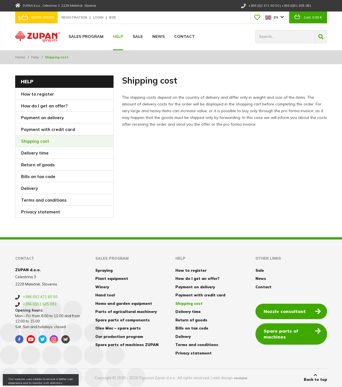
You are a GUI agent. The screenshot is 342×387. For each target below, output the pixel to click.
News (158, 36)
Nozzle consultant (292, 311)
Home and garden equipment (123, 303)
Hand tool (105, 295)
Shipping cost (35, 141)
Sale (138, 36)
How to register (37, 94)
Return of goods (38, 164)
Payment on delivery (42, 117)
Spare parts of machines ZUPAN (126, 344)
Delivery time (35, 153)
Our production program (119, 336)
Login (98, 17)
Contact (184, 36)
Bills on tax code (38, 176)
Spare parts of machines (292, 334)
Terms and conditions (44, 200)
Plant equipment (111, 278)
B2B (112, 17)
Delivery (29, 188)
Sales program (86, 36)
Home (20, 57)
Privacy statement (40, 212)
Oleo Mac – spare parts (118, 328)
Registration (75, 17)
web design (222, 378)
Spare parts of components (122, 320)
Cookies (23, 378)
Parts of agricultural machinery (126, 311)
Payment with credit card (48, 129)
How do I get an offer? (44, 106)
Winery (102, 287)
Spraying (104, 270)
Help (118, 36)
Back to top (315, 377)
